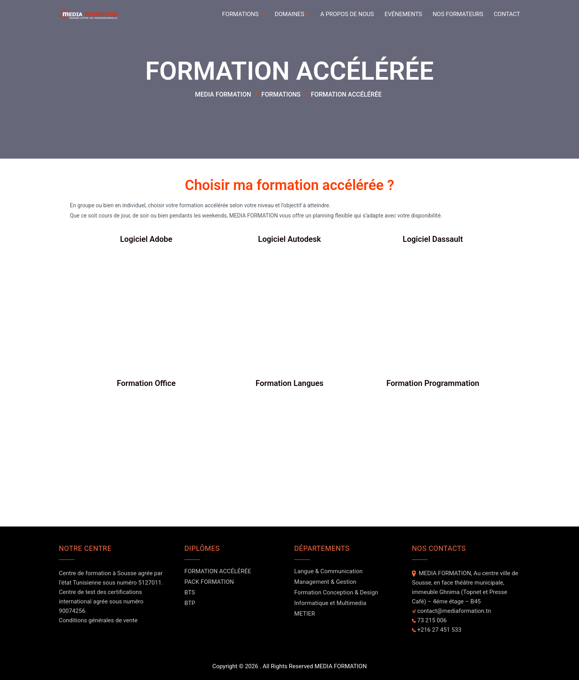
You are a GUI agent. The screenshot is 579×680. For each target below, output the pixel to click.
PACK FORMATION (209, 581)
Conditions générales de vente (98, 620)
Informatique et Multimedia (330, 603)
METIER (304, 613)
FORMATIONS (240, 14)
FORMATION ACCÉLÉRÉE (217, 571)
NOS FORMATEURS (458, 14)
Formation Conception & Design (336, 592)
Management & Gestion (325, 581)
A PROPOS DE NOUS (347, 14)
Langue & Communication (328, 571)
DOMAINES (289, 14)
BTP (189, 603)
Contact (507, 14)
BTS (189, 592)
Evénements (403, 14)
